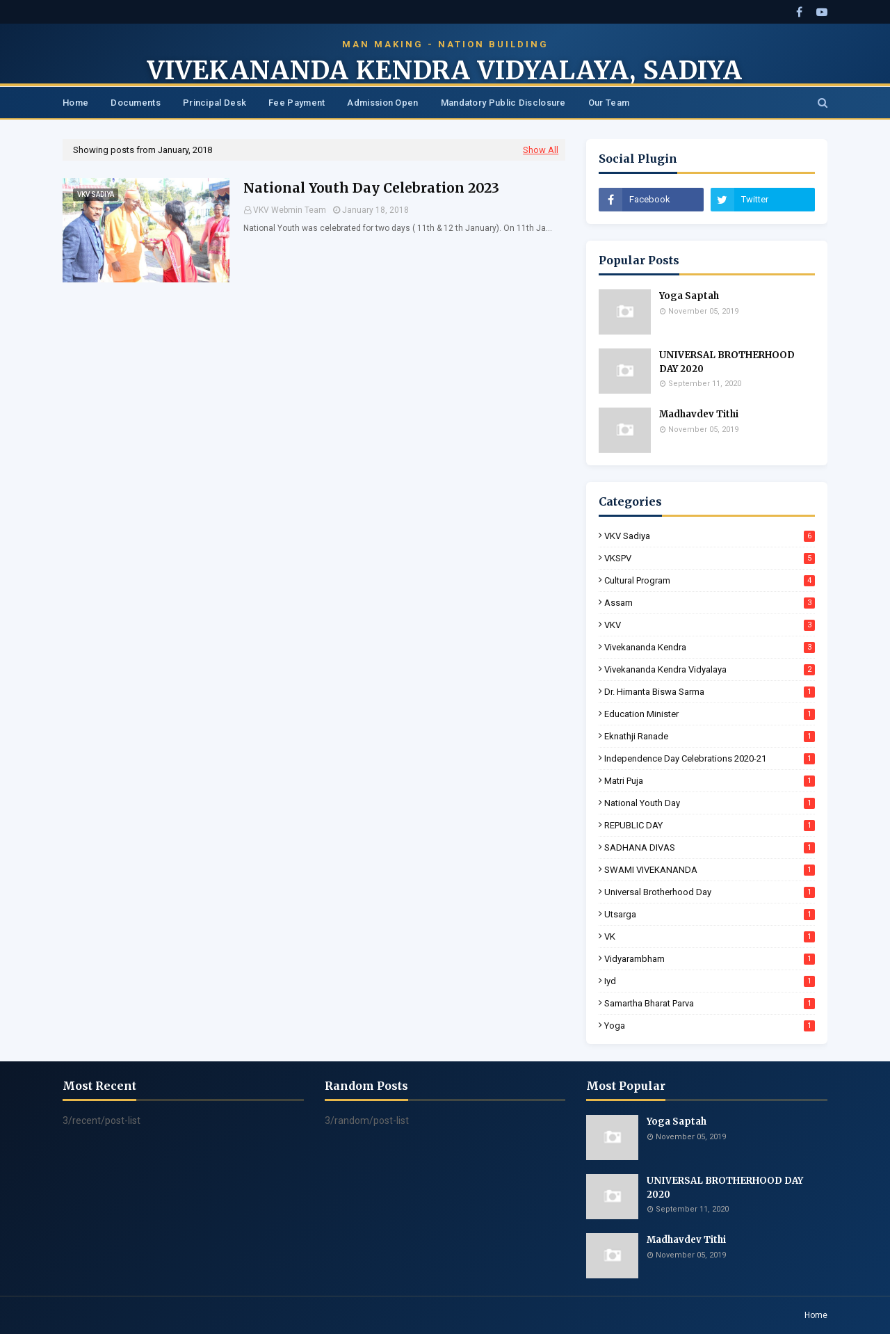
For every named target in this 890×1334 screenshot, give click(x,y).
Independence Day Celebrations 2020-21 (709, 758)
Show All (540, 150)
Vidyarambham (709, 959)
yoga (709, 1025)
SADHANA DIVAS (709, 847)
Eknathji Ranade (709, 736)
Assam (709, 602)
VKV (709, 625)
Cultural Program (709, 580)
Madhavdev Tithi (698, 414)
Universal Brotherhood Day (709, 892)
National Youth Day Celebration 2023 (371, 187)
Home (815, 1315)
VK (709, 936)
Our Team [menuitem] (608, 102)
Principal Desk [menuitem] (214, 102)
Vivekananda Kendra (709, 647)
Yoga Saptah (689, 296)
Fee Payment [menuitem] (296, 102)
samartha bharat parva (709, 1003)
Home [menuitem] (75, 102)
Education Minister (709, 714)
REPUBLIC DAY (709, 825)
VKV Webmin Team (289, 210)
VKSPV (709, 558)
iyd (709, 981)
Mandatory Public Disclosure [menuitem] (503, 102)
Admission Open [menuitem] (382, 102)
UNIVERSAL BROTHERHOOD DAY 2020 (727, 362)
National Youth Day (709, 803)
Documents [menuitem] (136, 102)
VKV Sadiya (709, 536)
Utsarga (709, 914)
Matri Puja (709, 781)
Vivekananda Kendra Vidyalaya (709, 669)
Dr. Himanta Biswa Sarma (709, 691)
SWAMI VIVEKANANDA (709, 870)
